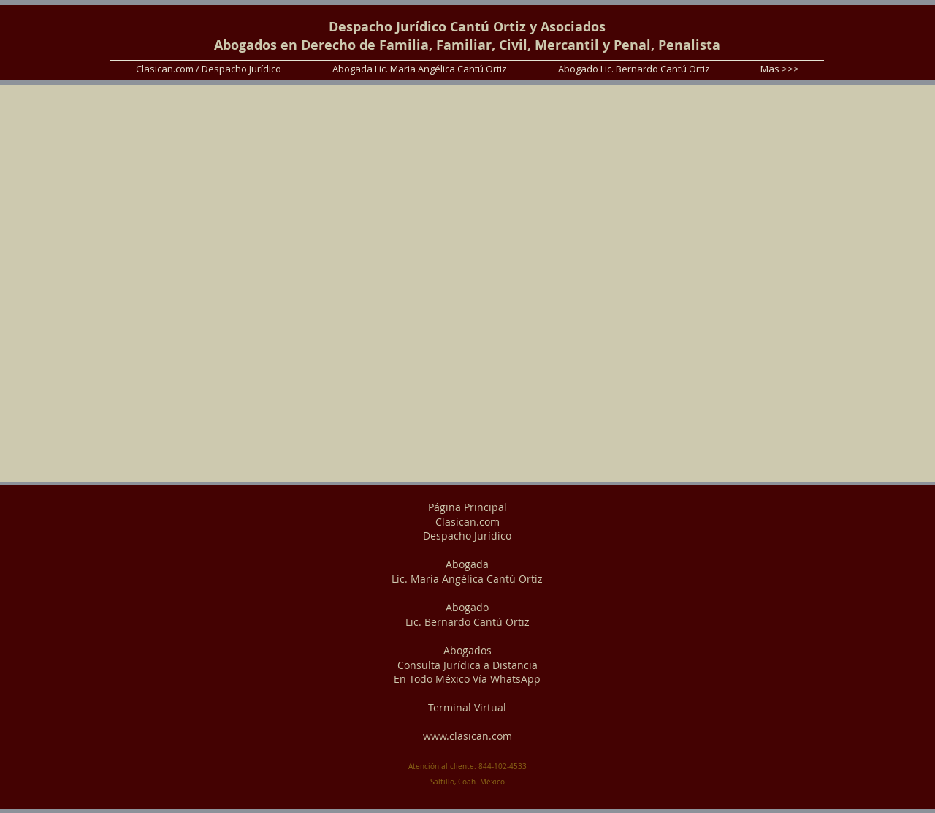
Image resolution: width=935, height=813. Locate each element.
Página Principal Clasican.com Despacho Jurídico (467, 521)
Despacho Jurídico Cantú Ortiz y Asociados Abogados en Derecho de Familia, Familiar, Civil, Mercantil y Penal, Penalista (467, 36)
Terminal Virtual (467, 707)
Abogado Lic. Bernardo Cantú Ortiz (467, 614)
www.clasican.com (467, 736)
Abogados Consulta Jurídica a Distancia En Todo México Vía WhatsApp (467, 664)
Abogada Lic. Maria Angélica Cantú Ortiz (467, 571)
